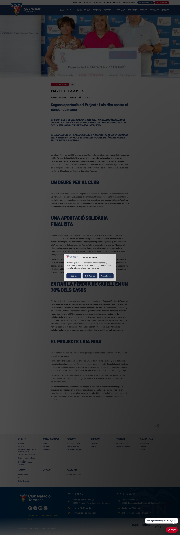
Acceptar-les (106, 276)
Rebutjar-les (90, 276)
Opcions (74, 276)
